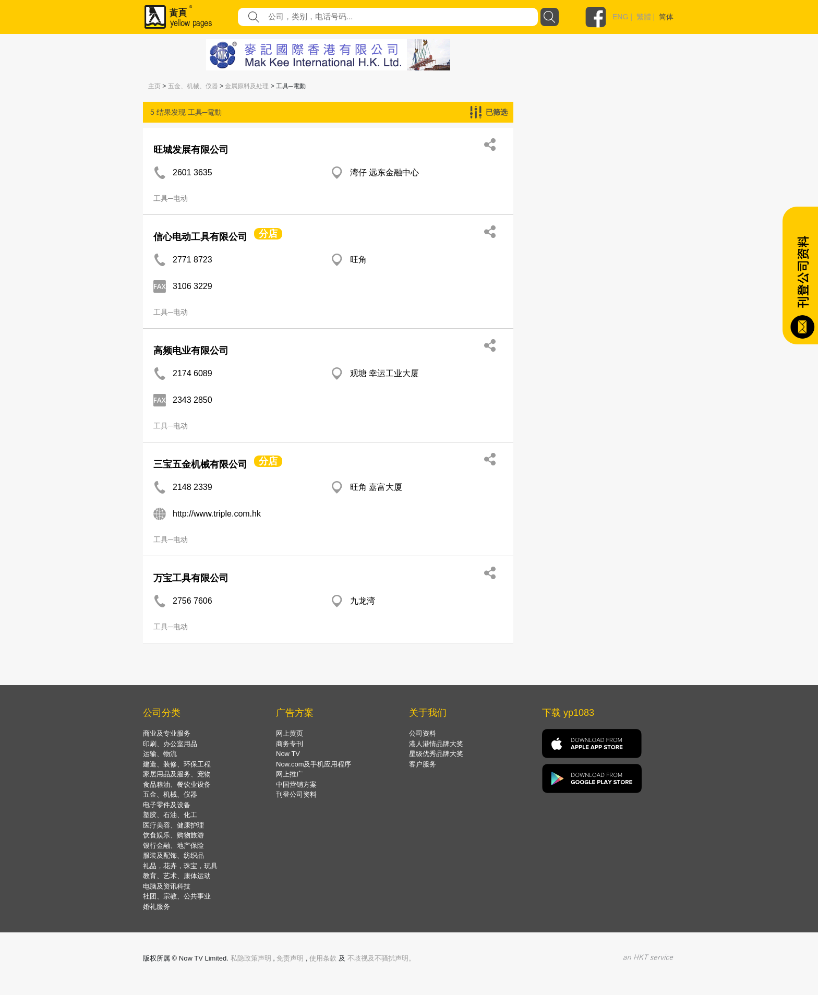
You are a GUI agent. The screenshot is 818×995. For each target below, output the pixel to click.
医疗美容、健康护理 (173, 825)
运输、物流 (160, 754)
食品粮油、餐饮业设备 (177, 784)
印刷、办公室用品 (170, 744)
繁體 (643, 17)
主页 (154, 86)
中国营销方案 (296, 784)
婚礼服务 (156, 906)
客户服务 (422, 764)
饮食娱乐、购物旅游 (173, 835)
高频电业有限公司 (190, 350)
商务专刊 (289, 744)
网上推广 (289, 774)
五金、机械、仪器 (193, 86)
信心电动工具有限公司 (200, 237)
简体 (666, 17)
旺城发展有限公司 (190, 150)
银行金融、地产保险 (173, 845)
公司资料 (422, 733)
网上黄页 (289, 733)
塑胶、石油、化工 (170, 815)
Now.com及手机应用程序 (313, 764)
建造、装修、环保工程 (177, 764)
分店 (268, 234)
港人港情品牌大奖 (436, 744)
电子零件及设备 (166, 805)
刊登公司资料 (296, 794)
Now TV (288, 754)
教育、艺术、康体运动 (177, 876)
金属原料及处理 (247, 86)
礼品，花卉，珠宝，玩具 (180, 866)
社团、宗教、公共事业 (177, 896)
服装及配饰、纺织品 (173, 855)
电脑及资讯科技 (166, 886)
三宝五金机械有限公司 (200, 464)
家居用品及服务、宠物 (177, 774)
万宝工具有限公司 (190, 578)
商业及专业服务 (166, 733)
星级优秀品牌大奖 (436, 754)
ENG (620, 17)
